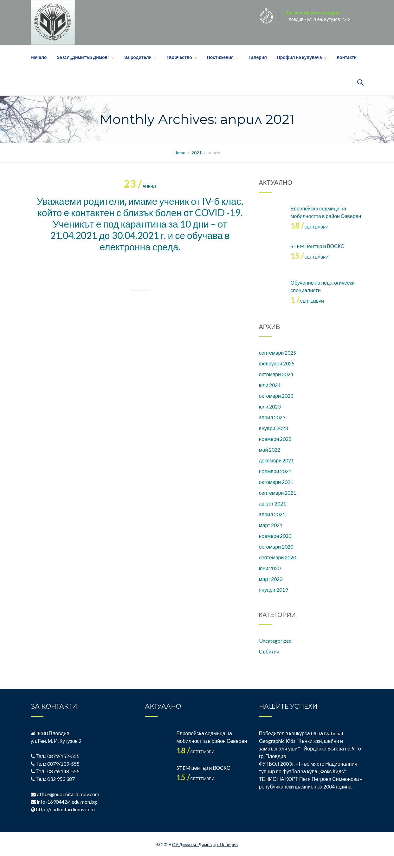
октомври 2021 (276, 482)
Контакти (347, 57)
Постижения (220, 57)
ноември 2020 (275, 536)
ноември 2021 (275, 471)
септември (309, 227)
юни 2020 (270, 568)
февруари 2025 (277, 363)
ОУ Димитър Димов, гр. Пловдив (205, 844)
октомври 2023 (276, 396)
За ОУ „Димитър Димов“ (83, 57)
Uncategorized (275, 641)
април (140, 186)
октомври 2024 (276, 374)
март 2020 (271, 579)
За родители (138, 57)
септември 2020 (277, 557)
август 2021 (272, 503)
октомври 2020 (276, 547)
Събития (269, 651)
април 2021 (272, 514)
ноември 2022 (275, 439)
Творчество (179, 57)
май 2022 (270, 450)
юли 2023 (270, 406)
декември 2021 (276, 460)
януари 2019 (273, 590)
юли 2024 (270, 385)
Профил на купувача (299, 57)
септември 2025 (277, 353)
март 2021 (271, 525)
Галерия (258, 57)
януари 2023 (273, 428)
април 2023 (272, 417)
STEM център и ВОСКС (318, 246)
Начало (39, 57)
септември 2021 (277, 493)
